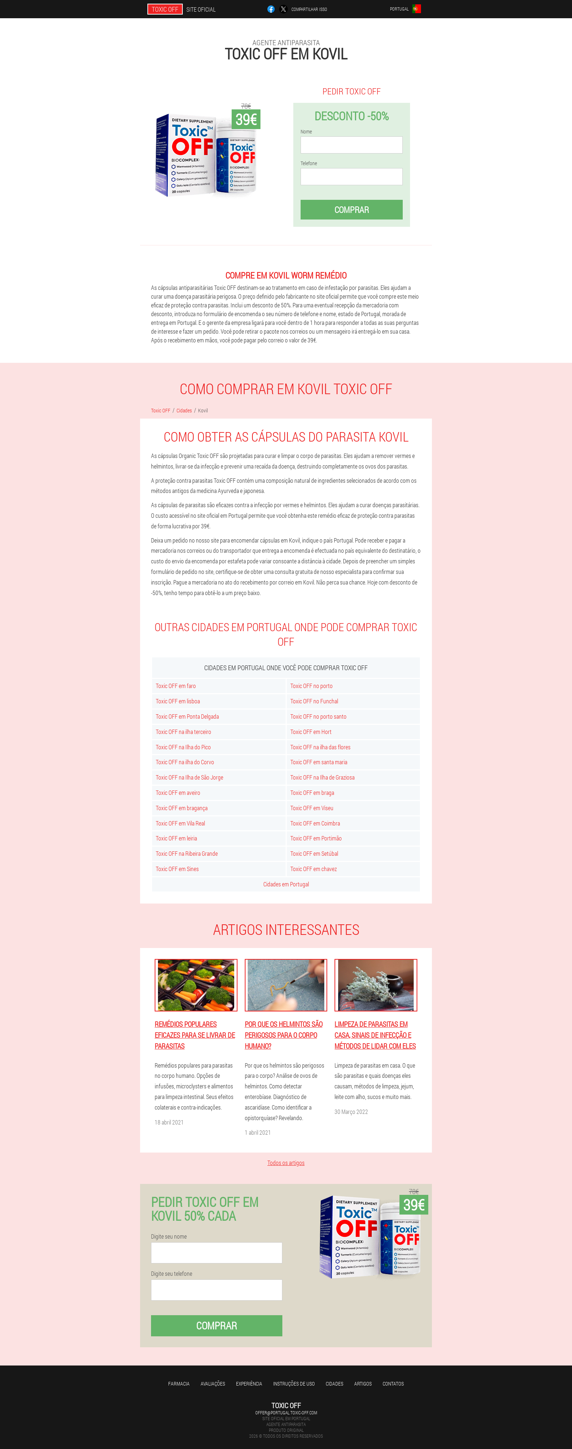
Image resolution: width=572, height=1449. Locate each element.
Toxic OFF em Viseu (311, 808)
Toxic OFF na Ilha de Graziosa (322, 777)
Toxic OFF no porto (311, 685)
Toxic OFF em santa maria (318, 762)
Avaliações (213, 1383)
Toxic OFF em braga (312, 792)
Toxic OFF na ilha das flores (320, 747)
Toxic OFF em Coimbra (315, 823)
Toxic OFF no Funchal (314, 701)
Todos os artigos (286, 1162)
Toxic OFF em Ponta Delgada (187, 716)
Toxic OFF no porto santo (318, 716)
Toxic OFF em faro (176, 685)
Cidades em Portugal (286, 884)
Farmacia (179, 1383)
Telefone (309, 163)
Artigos (363, 1383)
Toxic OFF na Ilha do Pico (183, 747)
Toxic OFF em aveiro (178, 792)
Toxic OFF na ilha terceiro (183, 731)
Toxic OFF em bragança (182, 808)
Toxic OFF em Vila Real (180, 823)
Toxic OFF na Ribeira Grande (187, 853)
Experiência (249, 1383)
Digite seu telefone (171, 1274)
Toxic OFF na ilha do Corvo (185, 762)
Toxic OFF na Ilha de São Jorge (189, 777)
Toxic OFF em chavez (313, 869)
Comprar (352, 209)
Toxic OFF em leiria (176, 838)
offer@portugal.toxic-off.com (286, 1412)
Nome (306, 131)
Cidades (334, 1383)
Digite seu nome (169, 1236)
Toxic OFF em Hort (311, 731)
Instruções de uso (294, 1383)
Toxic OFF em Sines (177, 869)
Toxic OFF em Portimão (316, 838)
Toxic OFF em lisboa (178, 701)
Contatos (393, 1383)
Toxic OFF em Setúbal (314, 853)
